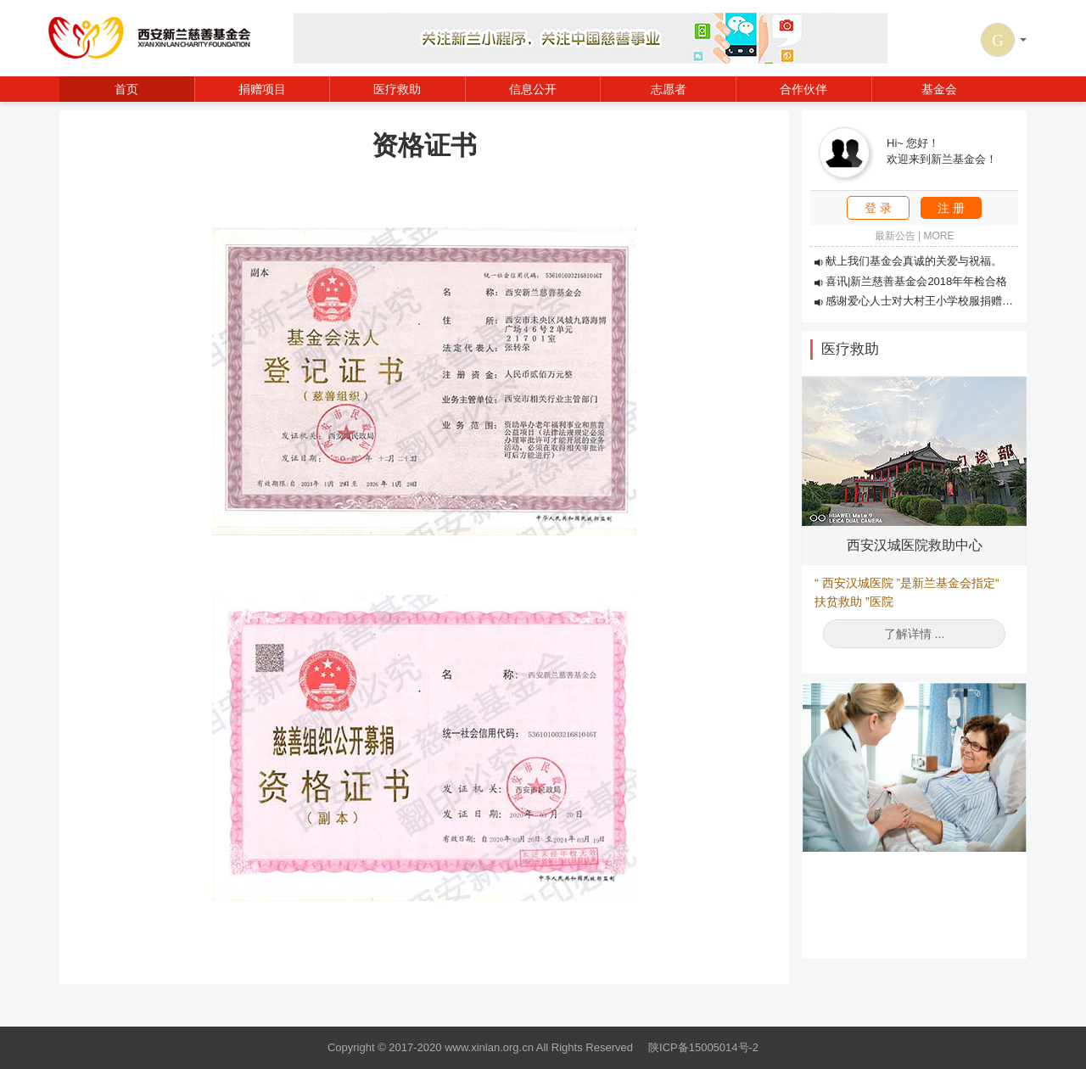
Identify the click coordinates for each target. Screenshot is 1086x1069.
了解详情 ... (914, 634)
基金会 (939, 89)
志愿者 (668, 89)
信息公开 (533, 89)
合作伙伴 (803, 89)
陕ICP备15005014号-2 (703, 1047)
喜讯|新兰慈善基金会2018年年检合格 (910, 281)
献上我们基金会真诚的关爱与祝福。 (908, 261)
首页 (126, 89)
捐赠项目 (262, 89)
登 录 (878, 208)
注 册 (951, 208)
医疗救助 (397, 89)
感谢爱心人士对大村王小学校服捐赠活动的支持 (935, 300)
